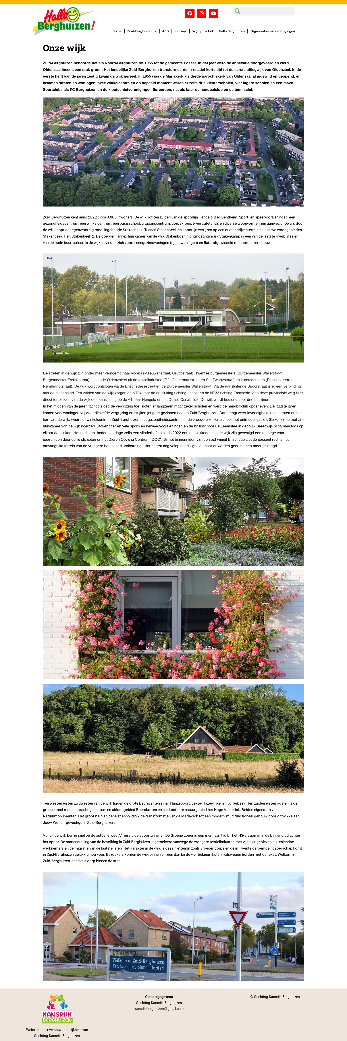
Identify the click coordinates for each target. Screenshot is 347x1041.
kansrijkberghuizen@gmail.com (159, 1009)
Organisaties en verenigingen (273, 31)
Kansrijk (181, 31)
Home (116, 31)
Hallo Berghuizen (232, 31)
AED (165, 31)
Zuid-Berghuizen (141, 31)
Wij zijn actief (202, 31)
